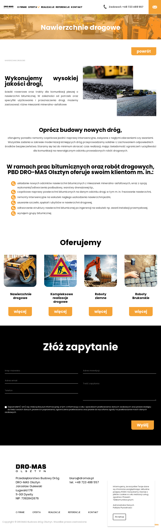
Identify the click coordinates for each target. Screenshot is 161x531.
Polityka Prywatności (122, 507)
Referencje (63, 7)
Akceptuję (119, 516)
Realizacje (47, 7)
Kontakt (76, 7)
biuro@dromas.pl (81, 478)
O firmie (22, 7)
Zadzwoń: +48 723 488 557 (126, 7)
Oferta (34, 7)
